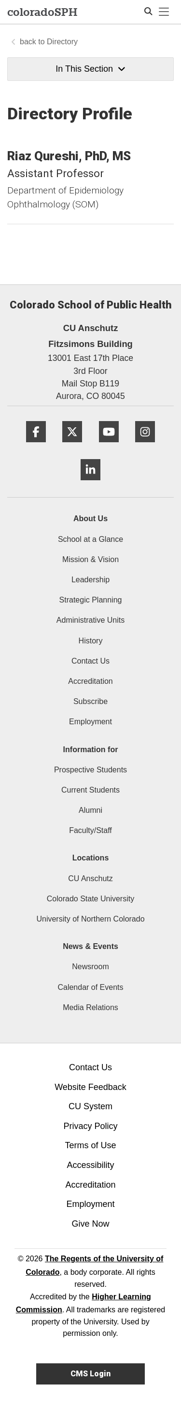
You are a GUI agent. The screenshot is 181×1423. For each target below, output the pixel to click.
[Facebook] (36, 446)
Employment (90, 722)
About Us (90, 518)
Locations (90, 858)
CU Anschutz (90, 878)
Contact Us (90, 661)
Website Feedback (90, 1087)
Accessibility (90, 1165)
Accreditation (90, 681)
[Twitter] (72, 446)
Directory (62, 42)
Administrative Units (90, 620)
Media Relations (90, 1007)
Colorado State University (90, 899)
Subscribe (90, 701)
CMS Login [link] (90, 1373)
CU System (90, 1106)
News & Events (90, 946)
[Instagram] (145, 446)
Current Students (90, 790)
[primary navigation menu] (164, 12)
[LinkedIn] (90, 484)
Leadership (90, 580)
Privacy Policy (90, 1126)
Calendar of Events (90, 987)
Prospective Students (90, 770)
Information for (90, 749)
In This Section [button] (90, 69)
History (91, 641)
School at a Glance (90, 539)
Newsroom (90, 966)
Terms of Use (90, 1145)
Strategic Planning (90, 600)
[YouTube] (109, 446)
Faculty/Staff (90, 830)
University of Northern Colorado (90, 919)
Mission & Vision (90, 559)
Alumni (90, 810)
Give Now (90, 1224)
